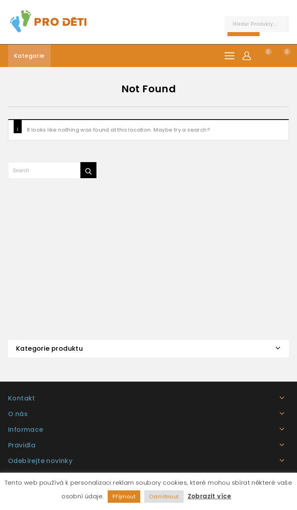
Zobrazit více (209, 496)
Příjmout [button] (124, 496)
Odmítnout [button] (164, 496)
